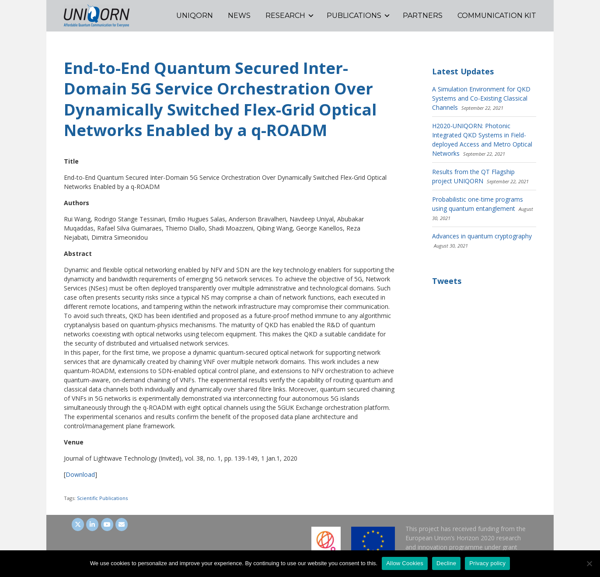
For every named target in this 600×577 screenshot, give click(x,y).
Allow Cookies (404, 563)
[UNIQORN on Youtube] (107, 524)
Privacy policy (487, 563)
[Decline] (589, 563)
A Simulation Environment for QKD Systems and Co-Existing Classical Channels (481, 98)
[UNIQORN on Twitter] (78, 524)
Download (80, 474)
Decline (446, 563)
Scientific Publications (102, 498)
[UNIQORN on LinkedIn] (92, 524)
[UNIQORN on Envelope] (121, 524)
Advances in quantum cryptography (482, 236)
